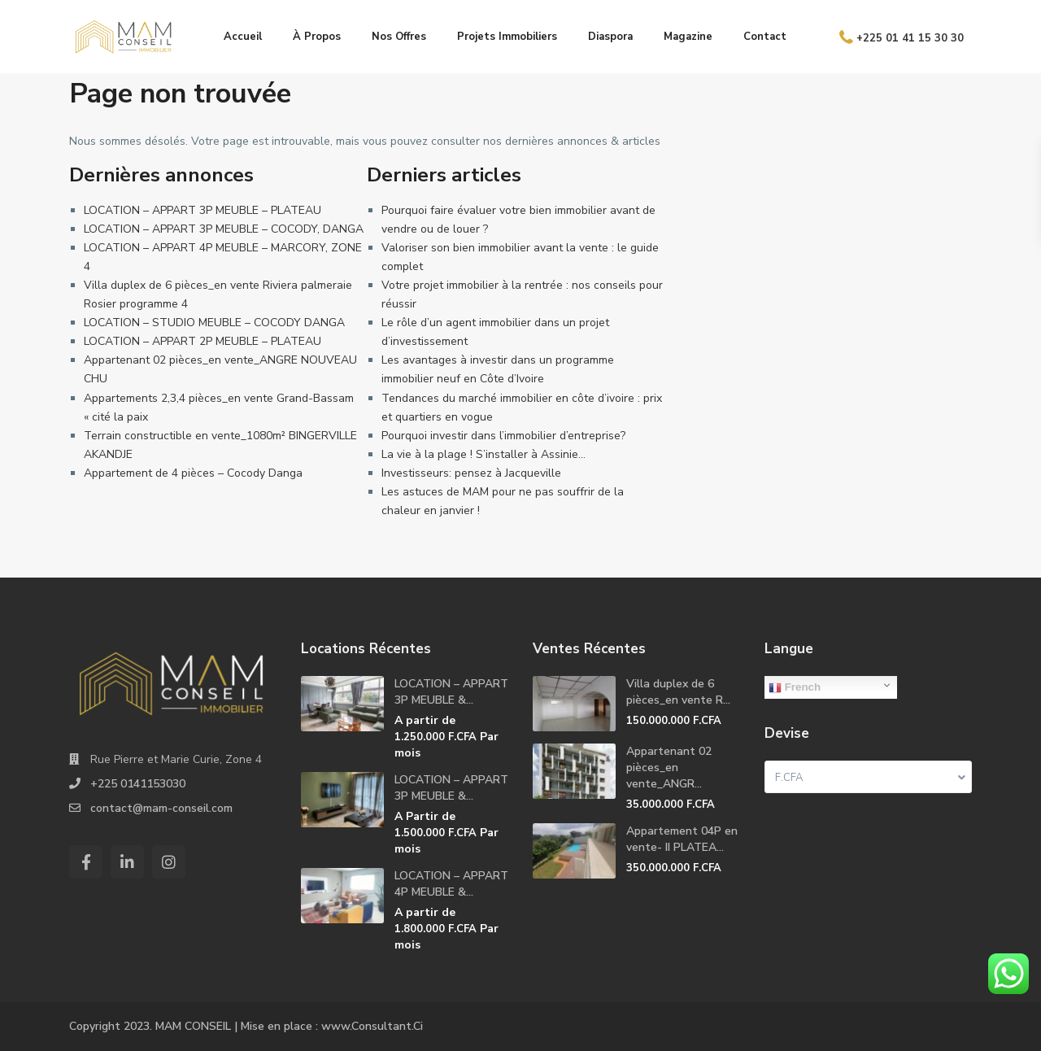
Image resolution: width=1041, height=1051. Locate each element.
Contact (764, 36)
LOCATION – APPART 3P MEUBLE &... (451, 692)
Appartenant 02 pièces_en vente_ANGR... (669, 768)
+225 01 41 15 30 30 (910, 37)
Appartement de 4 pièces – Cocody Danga (193, 473)
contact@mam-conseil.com (161, 808)
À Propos (317, 36)
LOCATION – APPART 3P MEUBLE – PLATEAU (202, 210)
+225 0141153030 (137, 784)
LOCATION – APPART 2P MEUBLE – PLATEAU (202, 341)
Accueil (243, 36)
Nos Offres (399, 36)
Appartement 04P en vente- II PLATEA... (682, 839)
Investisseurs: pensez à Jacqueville (471, 473)
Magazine (688, 36)
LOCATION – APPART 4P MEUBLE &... (451, 884)
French (795, 687)
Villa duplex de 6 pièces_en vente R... (678, 692)
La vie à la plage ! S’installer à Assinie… (483, 454)
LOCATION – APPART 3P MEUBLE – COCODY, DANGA (224, 229)
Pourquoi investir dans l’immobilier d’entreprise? (503, 435)
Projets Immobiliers (507, 36)
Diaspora (610, 36)
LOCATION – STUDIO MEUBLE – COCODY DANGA (214, 322)
